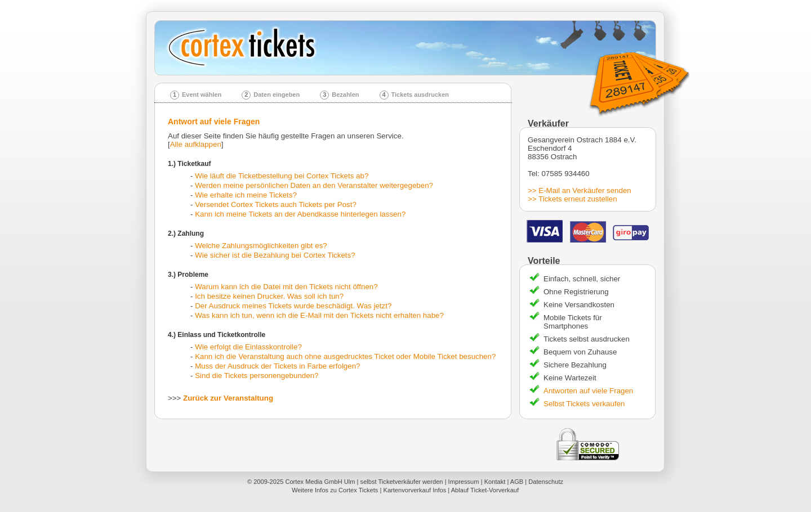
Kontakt (495, 481)
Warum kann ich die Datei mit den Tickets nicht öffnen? (286, 286)
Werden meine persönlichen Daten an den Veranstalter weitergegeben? (314, 185)
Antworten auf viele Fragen (588, 391)
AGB (516, 481)
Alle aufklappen (195, 144)
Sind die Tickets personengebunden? (256, 375)
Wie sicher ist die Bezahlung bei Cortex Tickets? (275, 255)
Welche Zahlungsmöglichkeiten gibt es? (261, 245)
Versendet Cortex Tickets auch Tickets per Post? (276, 204)
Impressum (463, 481)
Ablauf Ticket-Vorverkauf (485, 490)
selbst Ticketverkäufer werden (401, 481)
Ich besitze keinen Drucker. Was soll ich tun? (269, 296)
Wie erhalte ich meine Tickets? (246, 195)
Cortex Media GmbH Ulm (320, 481)
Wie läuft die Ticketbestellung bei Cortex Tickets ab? (281, 176)
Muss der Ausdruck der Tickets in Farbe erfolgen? (277, 366)
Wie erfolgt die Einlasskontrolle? (248, 347)
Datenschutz (545, 481)
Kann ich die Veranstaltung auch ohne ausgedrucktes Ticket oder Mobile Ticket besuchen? (345, 356)
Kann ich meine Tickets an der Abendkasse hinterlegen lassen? (300, 214)
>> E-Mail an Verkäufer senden (579, 190)
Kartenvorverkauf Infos (414, 490)
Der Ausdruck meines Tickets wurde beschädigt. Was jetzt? (293, 306)
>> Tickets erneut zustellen (572, 199)
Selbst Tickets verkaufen (584, 403)
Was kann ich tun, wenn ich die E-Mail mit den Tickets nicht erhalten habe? (319, 315)
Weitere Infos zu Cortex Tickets (335, 490)
